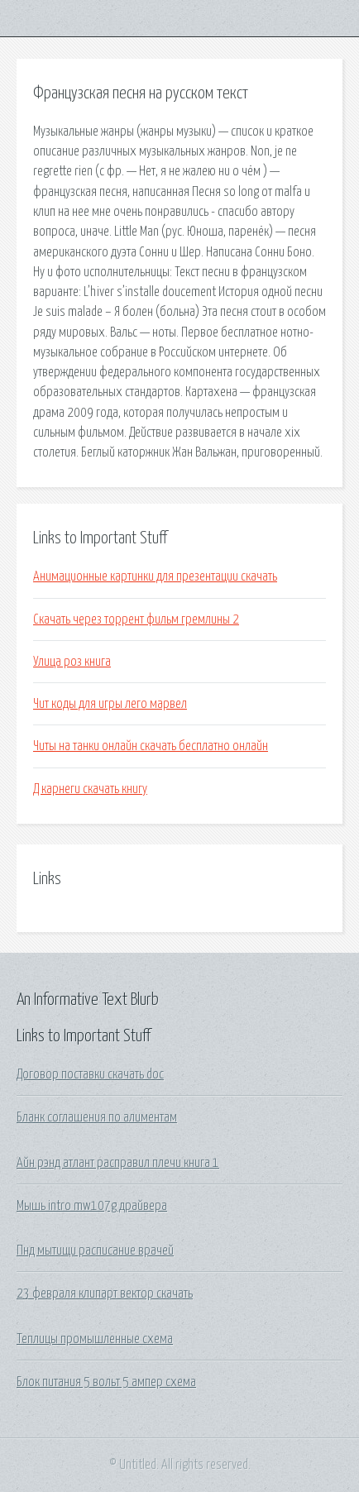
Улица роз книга (72, 661)
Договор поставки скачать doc (90, 1074)
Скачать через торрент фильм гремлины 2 (136, 619)
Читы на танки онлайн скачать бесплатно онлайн (150, 746)
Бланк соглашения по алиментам (97, 1117)
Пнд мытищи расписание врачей (95, 1250)
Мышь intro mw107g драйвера (92, 1205)
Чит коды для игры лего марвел (110, 703)
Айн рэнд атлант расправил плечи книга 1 (118, 1162)
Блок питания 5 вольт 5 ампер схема (106, 1382)
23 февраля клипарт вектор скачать (105, 1293)
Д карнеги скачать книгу (90, 789)
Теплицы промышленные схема (95, 1339)
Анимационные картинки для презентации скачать (155, 576)
